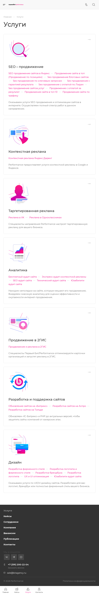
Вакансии (9, 533)
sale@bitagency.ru (16, 573)
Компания (10, 527)
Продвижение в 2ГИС (27, 340)
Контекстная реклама (27, 152)
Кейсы (8, 516)
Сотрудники (11, 521)
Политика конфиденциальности (79, 581)
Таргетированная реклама (31, 211)
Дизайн (15, 462)
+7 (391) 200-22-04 (18, 564)
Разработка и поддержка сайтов (36, 399)
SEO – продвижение (25, 67)
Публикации (11, 538)
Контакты (9, 544)
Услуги (8, 510)
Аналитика (17, 270)
